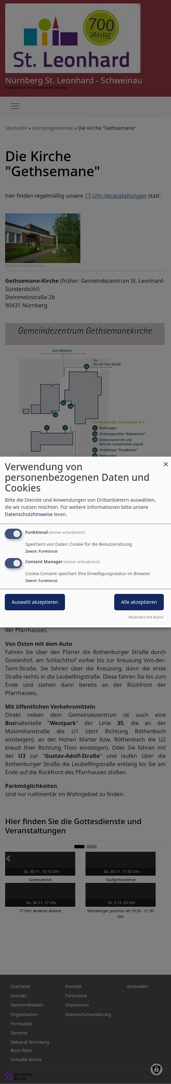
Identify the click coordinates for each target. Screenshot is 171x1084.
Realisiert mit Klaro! (146, 617)
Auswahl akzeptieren (35, 602)
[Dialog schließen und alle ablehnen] (166, 461)
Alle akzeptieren (139, 602)
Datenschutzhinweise (29, 514)
